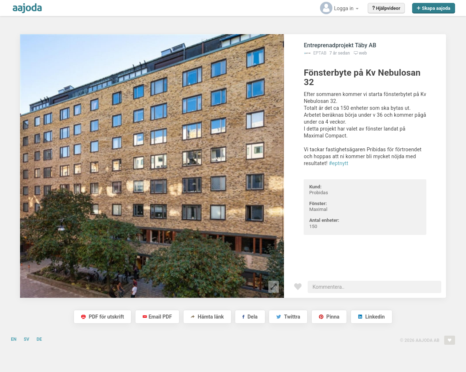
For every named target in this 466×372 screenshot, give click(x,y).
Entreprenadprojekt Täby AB (340, 45)
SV (26, 339)
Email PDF (157, 317)
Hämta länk (207, 317)
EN (13, 339)
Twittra (288, 317)
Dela (249, 317)
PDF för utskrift (102, 317)
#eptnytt (338, 163)
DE (39, 339)
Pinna (329, 317)
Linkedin (371, 317)
